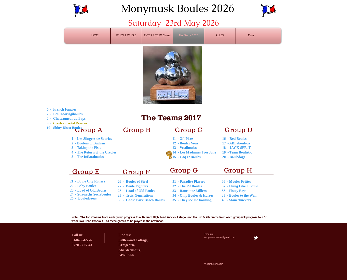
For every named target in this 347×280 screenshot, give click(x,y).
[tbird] (255, 237)
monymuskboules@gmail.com (219, 237)
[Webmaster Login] (213, 264)
